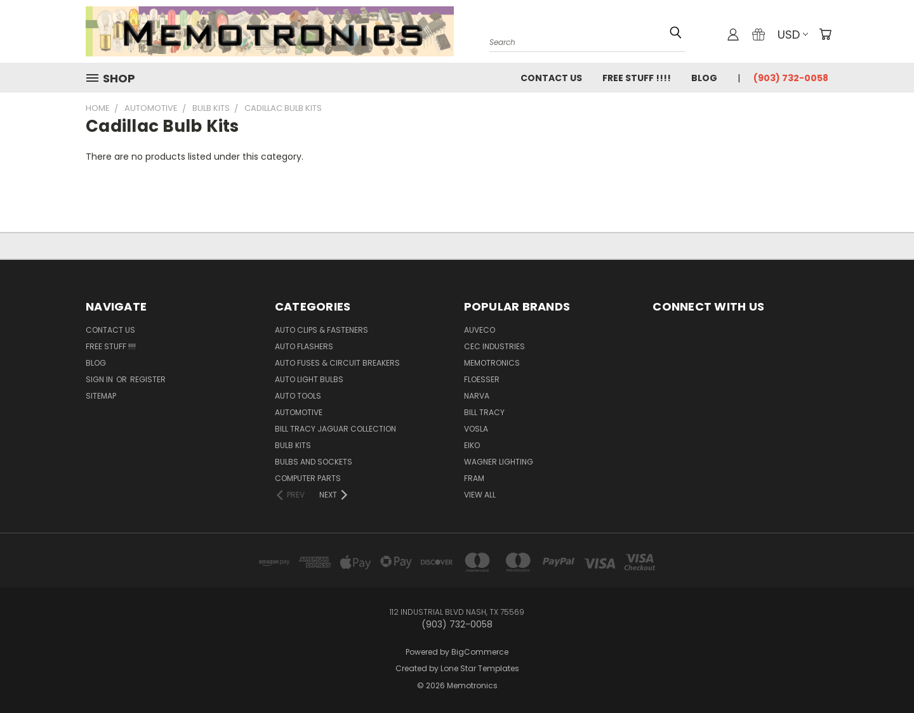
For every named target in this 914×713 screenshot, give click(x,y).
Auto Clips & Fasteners (321, 329)
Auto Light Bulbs (309, 379)
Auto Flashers (304, 346)
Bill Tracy (484, 412)
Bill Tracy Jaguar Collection (335, 428)
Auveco (479, 329)
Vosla (476, 428)
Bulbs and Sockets (313, 461)
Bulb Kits (293, 445)
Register (148, 379)
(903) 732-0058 (790, 78)
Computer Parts (308, 478)
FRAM (474, 478)
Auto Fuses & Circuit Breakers (337, 362)
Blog (704, 78)
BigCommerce (479, 651)
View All (480, 494)
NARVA (476, 395)
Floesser (482, 379)
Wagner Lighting (498, 461)
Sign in (100, 379)
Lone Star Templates (479, 668)
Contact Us (551, 78)
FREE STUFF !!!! (636, 78)
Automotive (298, 412)
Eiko (472, 445)
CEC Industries (494, 346)
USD (793, 34)
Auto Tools (298, 395)
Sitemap (101, 395)
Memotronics (492, 362)
